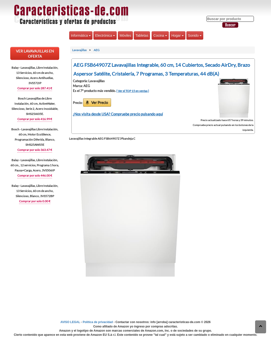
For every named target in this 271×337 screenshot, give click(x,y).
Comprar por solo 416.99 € (34, 119)
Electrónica (105, 35)
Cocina (160, 35)
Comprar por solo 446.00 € (34, 175)
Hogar (177, 35)
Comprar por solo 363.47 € (34, 150)
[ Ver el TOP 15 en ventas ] (132, 91)
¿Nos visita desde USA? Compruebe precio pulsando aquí (118, 114)
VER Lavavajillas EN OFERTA (35, 53)
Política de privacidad (98, 322)
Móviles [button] (125, 35)
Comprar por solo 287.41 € (34, 88)
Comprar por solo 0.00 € (34, 201)
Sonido (195, 35)
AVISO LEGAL (70, 322)
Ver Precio (99, 102)
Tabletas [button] (142, 35)
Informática (81, 35)
